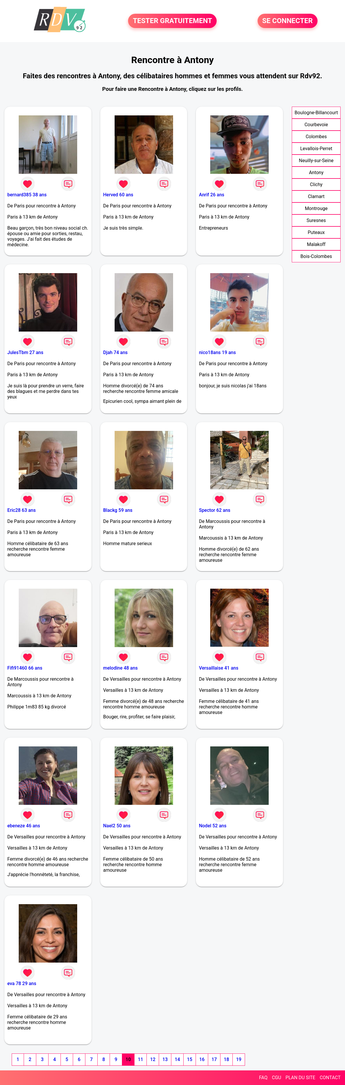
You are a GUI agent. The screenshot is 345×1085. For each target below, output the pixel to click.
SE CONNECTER (287, 21)
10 (128, 1059)
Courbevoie (316, 124)
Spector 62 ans (214, 510)
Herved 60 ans (118, 194)
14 (177, 1059)
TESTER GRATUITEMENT (172, 21)
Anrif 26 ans (211, 194)
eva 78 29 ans (21, 983)
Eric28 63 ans (21, 510)
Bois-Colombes (316, 256)
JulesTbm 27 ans (25, 352)
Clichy (316, 184)
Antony (316, 172)
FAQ (263, 1077)
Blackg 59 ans (117, 510)
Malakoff (316, 244)
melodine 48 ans (120, 668)
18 (226, 1059)
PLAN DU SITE (300, 1077)
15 (189, 1059)
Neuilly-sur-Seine (316, 160)
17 (214, 1059)
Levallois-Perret (316, 148)
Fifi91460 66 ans (24, 668)
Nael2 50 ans (117, 826)
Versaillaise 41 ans (218, 668)
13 (165, 1059)
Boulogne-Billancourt (316, 112)
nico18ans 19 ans (217, 352)
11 (140, 1059)
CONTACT (330, 1077)
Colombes (316, 136)
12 (152, 1059)
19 (238, 1059)
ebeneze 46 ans (23, 826)
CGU (276, 1077)
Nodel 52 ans (212, 826)
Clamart (316, 196)
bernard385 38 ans (26, 194)
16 (201, 1059)
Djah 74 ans (115, 352)
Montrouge (316, 208)
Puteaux (316, 232)
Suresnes (316, 220)
